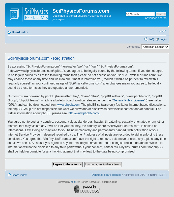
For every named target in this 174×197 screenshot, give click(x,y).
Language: (133, 46)
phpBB (74, 182)
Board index (20, 32)
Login (163, 39)
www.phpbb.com (68, 104)
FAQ (151, 39)
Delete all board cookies (106, 174)
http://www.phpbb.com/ (83, 113)
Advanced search (155, 17)
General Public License (128, 100)
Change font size (162, 31)
